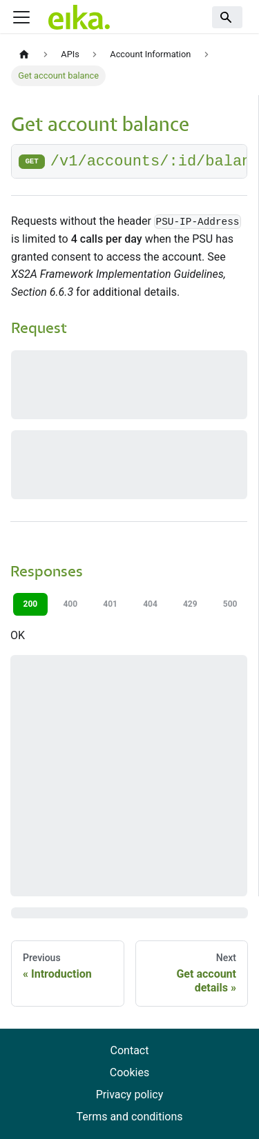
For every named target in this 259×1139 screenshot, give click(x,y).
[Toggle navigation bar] (21, 17)
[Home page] (24, 54)
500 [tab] (230, 604)
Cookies (129, 1072)
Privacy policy (130, 1094)
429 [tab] (190, 604)
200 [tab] (30, 604)
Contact (130, 1050)
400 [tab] (70, 604)
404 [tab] (150, 604)
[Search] (227, 17)
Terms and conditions (129, 1116)
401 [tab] (110, 604)
